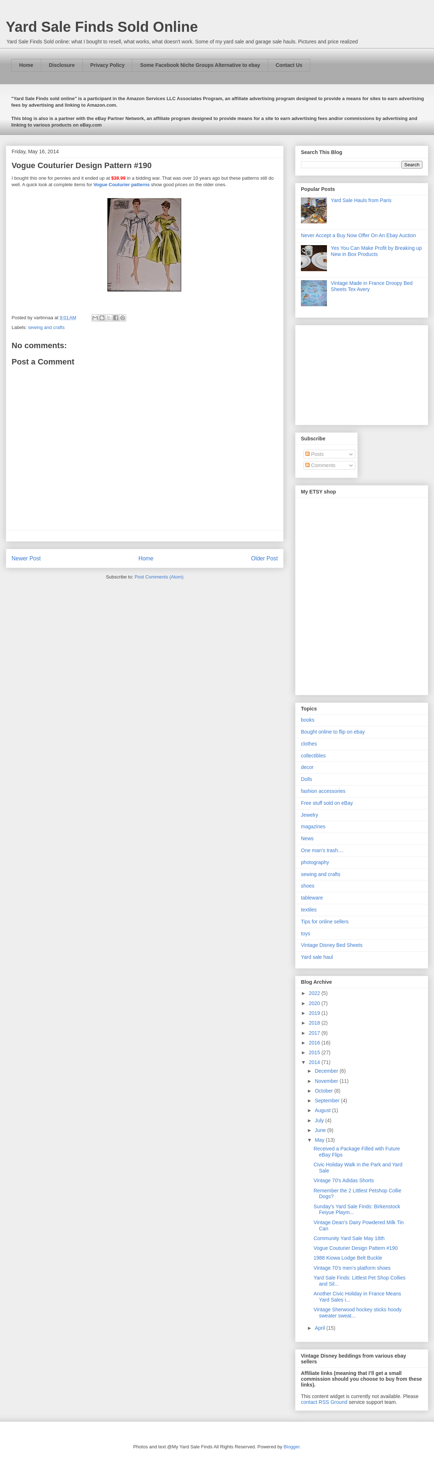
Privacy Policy (107, 65)
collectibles (313, 756)
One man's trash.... (322, 850)
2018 (315, 1023)
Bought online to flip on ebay (333, 732)
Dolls (306, 779)
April (320, 1328)
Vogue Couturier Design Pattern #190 (356, 1248)
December (327, 1071)
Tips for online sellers (325, 921)
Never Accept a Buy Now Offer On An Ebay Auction (358, 235)
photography (315, 862)
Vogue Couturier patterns (121, 184)
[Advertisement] (346, 373)
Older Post (264, 558)
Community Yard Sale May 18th (349, 1238)
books (307, 720)
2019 (315, 1013)
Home (26, 65)
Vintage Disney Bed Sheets (331, 945)
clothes (309, 744)
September (328, 1100)
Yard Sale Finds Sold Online (102, 27)
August (323, 1110)
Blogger (291, 1446)
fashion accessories (323, 791)
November (327, 1081)
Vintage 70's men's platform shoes (352, 1268)
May (320, 1140)
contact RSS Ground (324, 1402)
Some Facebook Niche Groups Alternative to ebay (200, 65)
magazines (313, 826)
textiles (309, 910)
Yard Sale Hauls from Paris (361, 200)
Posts (314, 454)
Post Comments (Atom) (159, 577)
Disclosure (62, 65)
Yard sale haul (317, 957)
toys (305, 933)
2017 (315, 1033)
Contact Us (289, 65)
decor (307, 767)
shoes (307, 886)
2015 (315, 1052)
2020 (315, 1003)
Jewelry (309, 815)
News (307, 838)
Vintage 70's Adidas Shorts (344, 1180)
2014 (315, 1062)
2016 (315, 1043)
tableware (312, 898)
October (324, 1091)
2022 (315, 993)
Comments (320, 465)
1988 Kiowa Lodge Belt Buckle (348, 1258)
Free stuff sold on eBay (327, 803)
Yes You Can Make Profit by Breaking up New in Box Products (376, 251)
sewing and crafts (46, 327)
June (321, 1130)
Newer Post (26, 558)
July (320, 1120)
